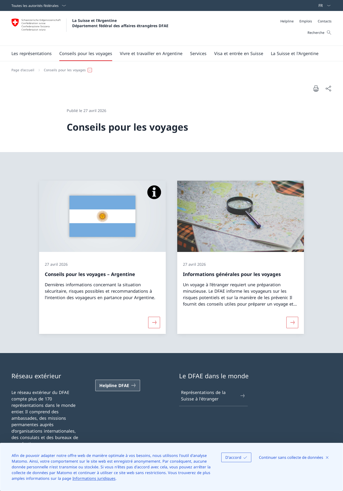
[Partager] (328, 88)
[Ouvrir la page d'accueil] (89, 28)
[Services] (198, 53)
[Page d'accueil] (23, 70)
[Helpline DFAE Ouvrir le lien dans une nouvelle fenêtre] (117, 385)
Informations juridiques (94, 478)
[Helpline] (287, 21)
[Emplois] (306, 21)
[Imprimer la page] (316, 88)
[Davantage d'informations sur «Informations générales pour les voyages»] (292, 322)
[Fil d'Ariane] (170, 70)
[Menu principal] (168, 53)
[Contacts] (324, 21)
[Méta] (305, 21)
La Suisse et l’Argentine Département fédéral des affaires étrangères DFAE (120, 23)
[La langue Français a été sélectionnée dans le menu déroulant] (323, 5)
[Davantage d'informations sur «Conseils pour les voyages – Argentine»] (154, 322)
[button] (31, 53)
